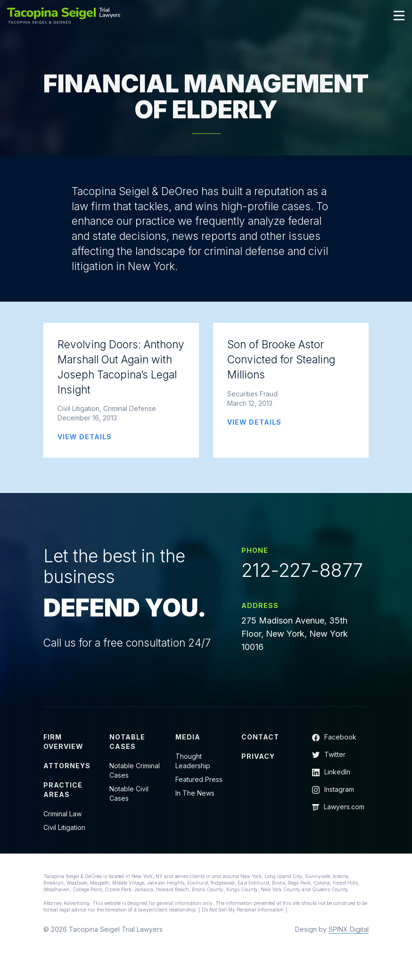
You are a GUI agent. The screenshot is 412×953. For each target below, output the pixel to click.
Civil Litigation (64, 827)
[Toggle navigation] (399, 15)
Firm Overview (63, 741)
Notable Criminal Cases (134, 770)
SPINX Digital (349, 929)
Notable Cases (127, 741)
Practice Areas (62, 789)
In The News (194, 793)
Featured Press (198, 779)
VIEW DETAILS (85, 437)
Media (187, 737)
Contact (260, 737)
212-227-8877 (302, 570)
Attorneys (67, 766)
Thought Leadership (192, 761)
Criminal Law (62, 814)
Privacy (258, 756)
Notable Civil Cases (128, 793)
